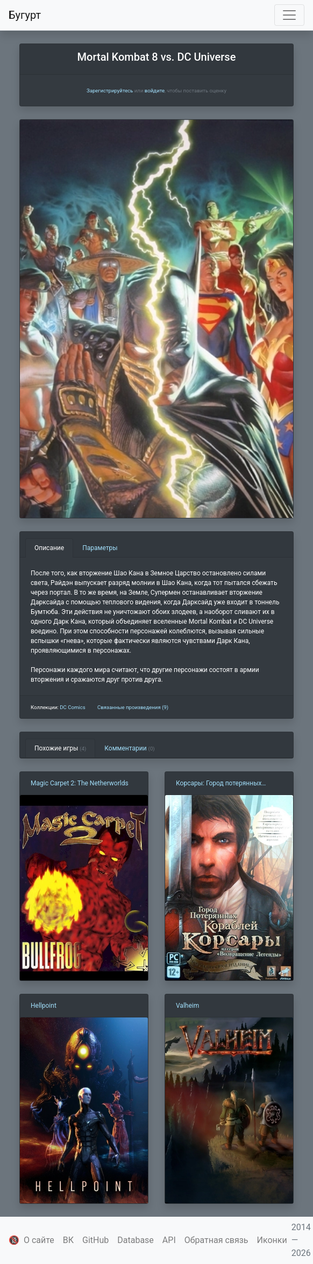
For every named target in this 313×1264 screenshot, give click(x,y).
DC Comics (72, 707)
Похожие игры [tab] (60, 748)
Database (135, 1240)
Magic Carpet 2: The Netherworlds (80, 783)
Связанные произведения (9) (132, 707)
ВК (68, 1240)
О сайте (39, 1240)
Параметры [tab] (99, 548)
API (169, 1240)
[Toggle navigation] (289, 15)
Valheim (187, 1005)
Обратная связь (216, 1240)
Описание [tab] (49, 548)
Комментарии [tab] (129, 748)
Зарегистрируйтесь (110, 90)
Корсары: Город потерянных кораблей (218, 783)
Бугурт (25, 15)
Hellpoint (43, 1005)
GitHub (95, 1240)
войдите (155, 90)
